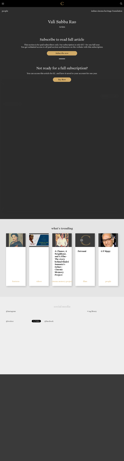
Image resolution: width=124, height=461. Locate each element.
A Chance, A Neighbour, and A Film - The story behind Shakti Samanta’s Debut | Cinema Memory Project (62, 263)
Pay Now (62, 79)
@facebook (49, 321)
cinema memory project (62, 281)
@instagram (11, 311)
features (15, 281)
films (85, 281)
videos (39, 281)
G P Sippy (105, 251)
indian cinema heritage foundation (106, 11)
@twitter (10, 321)
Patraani (82, 251)
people (5, 11)
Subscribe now (62, 53)
